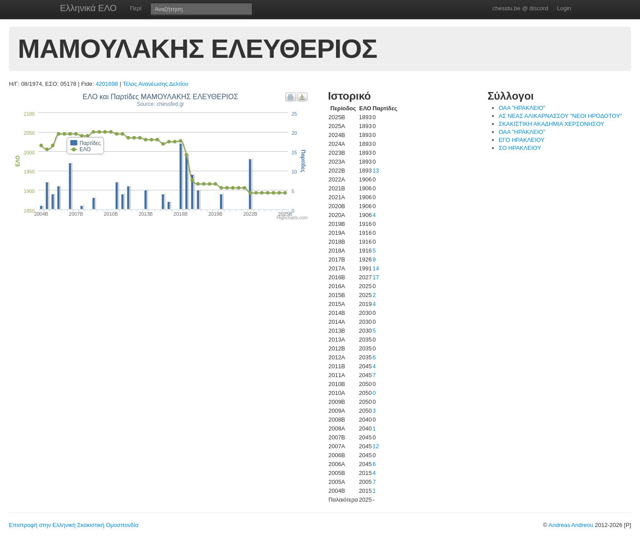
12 (375, 446)
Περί (135, 8)
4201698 (107, 83)
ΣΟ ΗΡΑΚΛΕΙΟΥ (520, 148)
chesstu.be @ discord (520, 8)
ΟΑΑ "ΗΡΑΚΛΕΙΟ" (522, 108)
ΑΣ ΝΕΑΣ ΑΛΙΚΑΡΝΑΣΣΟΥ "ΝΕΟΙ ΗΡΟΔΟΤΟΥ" (560, 116)
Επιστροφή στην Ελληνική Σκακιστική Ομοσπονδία (73, 525)
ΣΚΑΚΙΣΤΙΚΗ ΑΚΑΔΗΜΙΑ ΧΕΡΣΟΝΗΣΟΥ (551, 124)
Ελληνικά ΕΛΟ (88, 8)
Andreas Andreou (570, 525)
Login (564, 8)
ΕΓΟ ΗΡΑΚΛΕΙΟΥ (521, 140)
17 (375, 277)
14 (375, 268)
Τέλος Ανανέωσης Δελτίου (155, 83)
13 (375, 170)
